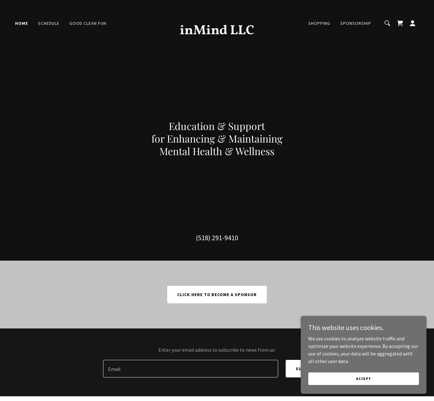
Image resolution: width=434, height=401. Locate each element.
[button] (412, 23)
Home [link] (21, 23)
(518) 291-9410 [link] (217, 237)
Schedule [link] (48, 23)
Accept (363, 378)
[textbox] (190, 368)
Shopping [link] (319, 23)
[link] (217, 32)
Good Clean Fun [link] (87, 23)
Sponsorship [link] (355, 23)
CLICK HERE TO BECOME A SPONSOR (217, 294)
